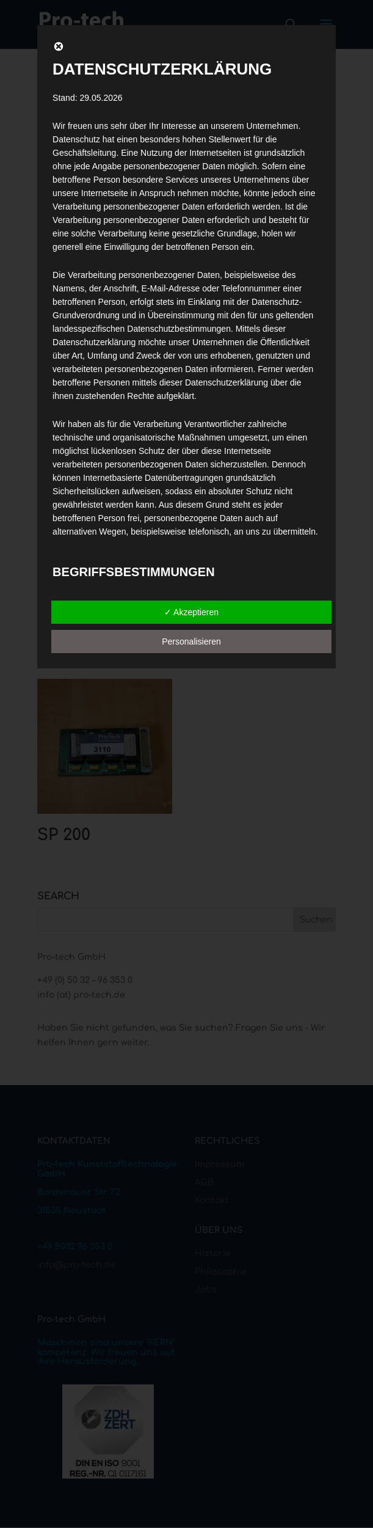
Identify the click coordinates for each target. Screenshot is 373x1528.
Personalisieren (191, 641)
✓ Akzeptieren (191, 612)
